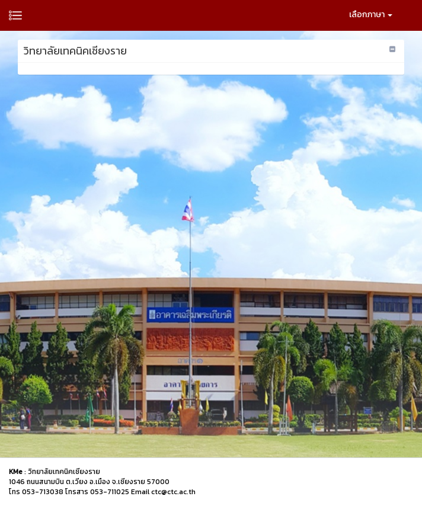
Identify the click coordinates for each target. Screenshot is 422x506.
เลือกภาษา (370, 14)
